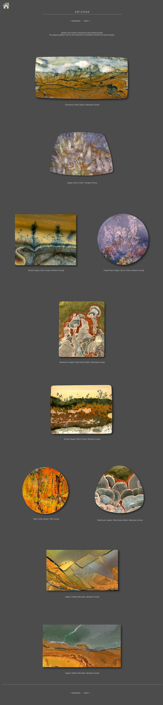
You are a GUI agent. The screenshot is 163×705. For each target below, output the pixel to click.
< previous (75, 21)
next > (87, 21)
